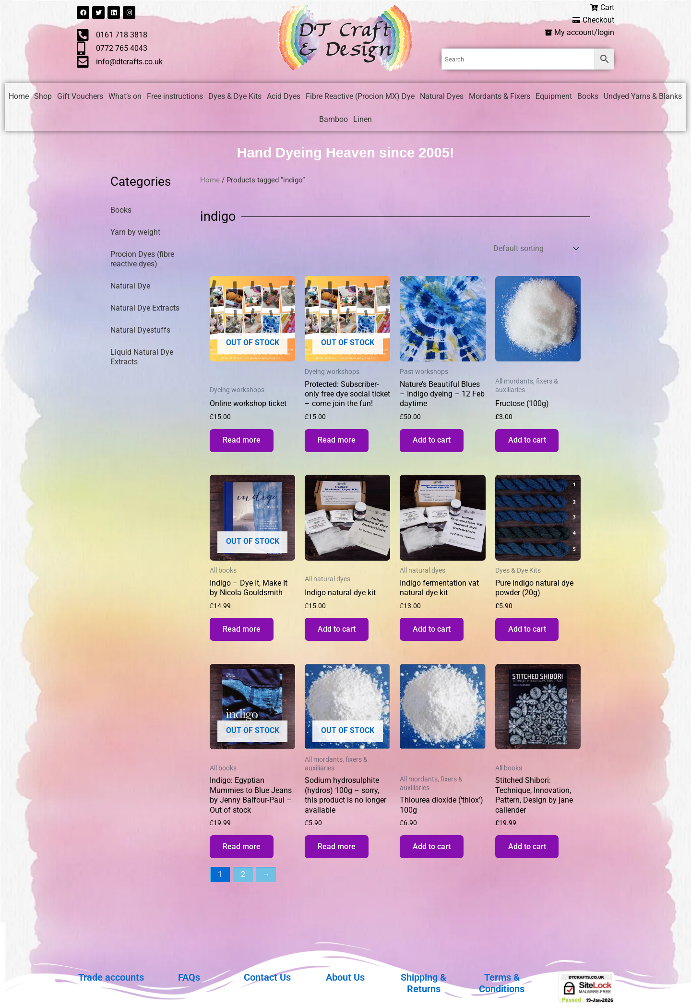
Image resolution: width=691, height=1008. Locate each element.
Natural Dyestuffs (140, 331)
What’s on (125, 96)
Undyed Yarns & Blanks (643, 96)
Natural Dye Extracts (144, 308)
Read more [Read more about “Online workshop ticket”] (243, 441)
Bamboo (333, 119)
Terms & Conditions (501, 983)
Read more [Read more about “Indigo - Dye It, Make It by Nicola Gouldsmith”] (243, 632)
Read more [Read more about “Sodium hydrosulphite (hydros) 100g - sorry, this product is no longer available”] (338, 852)
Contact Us (267, 977)
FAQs (189, 977)
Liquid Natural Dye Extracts (141, 357)
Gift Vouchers (80, 96)
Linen (362, 119)
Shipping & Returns (423, 983)
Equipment (554, 96)
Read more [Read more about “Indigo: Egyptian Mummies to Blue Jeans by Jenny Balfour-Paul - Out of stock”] (243, 852)
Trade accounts (111, 977)
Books (587, 96)
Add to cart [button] (433, 441)
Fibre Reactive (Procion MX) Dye (360, 96)
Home (19, 96)
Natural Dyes (442, 96)
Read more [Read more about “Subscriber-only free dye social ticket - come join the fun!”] (338, 441)
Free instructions (175, 96)
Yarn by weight (135, 233)
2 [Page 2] (243, 881)
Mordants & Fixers (499, 96)
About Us (345, 977)
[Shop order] (535, 248)
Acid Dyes (283, 96)
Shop (43, 96)
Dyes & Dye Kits (235, 96)
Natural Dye (130, 286)
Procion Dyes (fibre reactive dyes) (142, 260)
